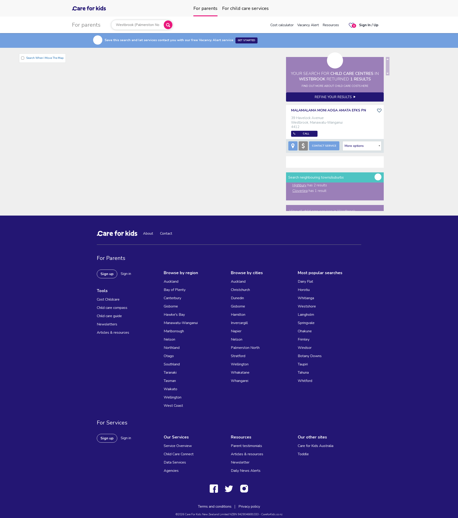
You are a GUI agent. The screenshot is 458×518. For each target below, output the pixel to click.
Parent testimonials (246, 445)
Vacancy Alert (308, 25)
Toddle (303, 454)
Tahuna (303, 372)
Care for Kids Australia (315, 445)
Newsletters (107, 324)
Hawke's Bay (174, 314)
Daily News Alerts (245, 470)
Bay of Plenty (175, 289)
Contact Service (324, 146)
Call (306, 133)
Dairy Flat (305, 281)
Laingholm (306, 314)
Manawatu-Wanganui (181, 322)
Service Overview (178, 445)
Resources (331, 25)
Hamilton (238, 314)
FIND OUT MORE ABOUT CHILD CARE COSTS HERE (335, 86)
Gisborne (171, 306)
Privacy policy (249, 506)
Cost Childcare (108, 299)
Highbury (299, 185)
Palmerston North (245, 347)
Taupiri (303, 364)
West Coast (173, 405)
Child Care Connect (179, 454)
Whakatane (240, 372)
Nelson (169, 339)
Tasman (170, 380)
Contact (166, 233)
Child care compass (112, 307)
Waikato (170, 389)
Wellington (172, 397)
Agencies (171, 470)
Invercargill (239, 322)
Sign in (126, 273)
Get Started (246, 40)
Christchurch (240, 289)
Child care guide (109, 316)
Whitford (305, 380)
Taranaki (170, 372)
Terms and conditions (215, 506)
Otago (169, 356)
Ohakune (305, 331)
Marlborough (174, 331)
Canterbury (172, 298)
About (148, 233)
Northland (172, 347)
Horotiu (304, 289)
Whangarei (239, 380)
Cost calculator (282, 25)
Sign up (107, 273)
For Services (112, 422)
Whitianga (306, 298)
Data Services (175, 462)
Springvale (306, 322)
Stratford (238, 356)
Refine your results (335, 97)
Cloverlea (300, 190)
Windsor (305, 347)
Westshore (307, 306)
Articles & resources (113, 332)
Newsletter (240, 462)
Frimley (303, 339)
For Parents (111, 258)
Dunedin (237, 298)
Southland (172, 364)
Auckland (171, 281)
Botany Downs (310, 356)
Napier (236, 331)
